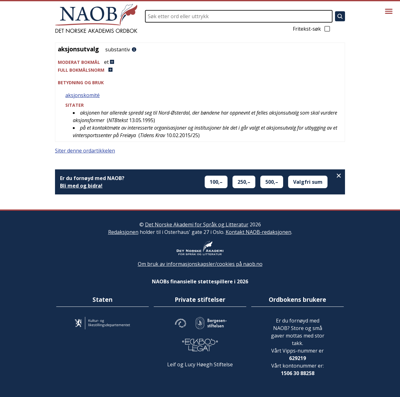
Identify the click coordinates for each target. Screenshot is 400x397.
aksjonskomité (82, 95)
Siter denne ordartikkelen (85, 150)
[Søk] (340, 16)
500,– (271, 181)
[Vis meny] (389, 11)
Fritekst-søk (312, 29)
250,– (244, 181)
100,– (216, 181)
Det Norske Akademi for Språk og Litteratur (196, 224)
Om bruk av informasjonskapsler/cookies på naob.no (200, 263)
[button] (200, 62)
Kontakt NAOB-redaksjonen (258, 232)
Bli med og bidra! (81, 185)
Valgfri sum (307, 181)
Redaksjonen (123, 232)
